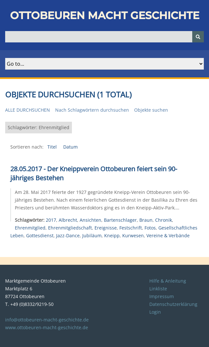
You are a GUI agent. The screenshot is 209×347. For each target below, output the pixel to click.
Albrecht (68, 220)
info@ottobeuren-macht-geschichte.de (47, 320)
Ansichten (90, 220)
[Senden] (198, 36)
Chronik (163, 220)
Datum (70, 147)
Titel (52, 147)
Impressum (161, 296)
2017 (51, 220)
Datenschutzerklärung (173, 304)
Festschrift (130, 228)
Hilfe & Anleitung (167, 281)
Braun (146, 220)
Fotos (150, 228)
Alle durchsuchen (27, 110)
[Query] (104, 36)
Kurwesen (133, 235)
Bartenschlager (120, 220)
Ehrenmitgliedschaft (70, 228)
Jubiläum (92, 235)
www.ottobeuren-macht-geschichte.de (46, 327)
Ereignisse (106, 228)
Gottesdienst (40, 235)
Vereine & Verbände (168, 235)
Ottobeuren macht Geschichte (104, 15)
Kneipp (112, 235)
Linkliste (158, 288)
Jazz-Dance (68, 235)
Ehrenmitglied (30, 228)
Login (155, 312)
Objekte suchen (151, 110)
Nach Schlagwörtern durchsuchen (92, 110)
